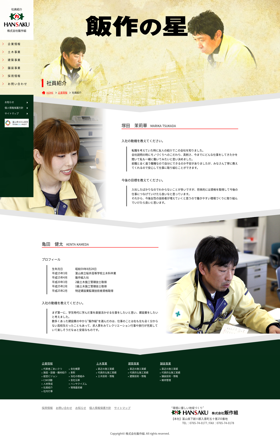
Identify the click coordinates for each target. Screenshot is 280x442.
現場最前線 (76, 387)
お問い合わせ (17, 84)
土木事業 (101, 363)
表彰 (73, 372)
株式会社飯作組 (16, 20)
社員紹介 (48, 387)
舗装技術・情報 (170, 376)
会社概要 (75, 369)
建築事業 (133, 363)
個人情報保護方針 (14, 108)
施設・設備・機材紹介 (55, 372)
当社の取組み (78, 376)
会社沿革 (75, 380)
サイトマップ (12, 113)
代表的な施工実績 (107, 372)
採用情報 (14, 76)
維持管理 (166, 380)
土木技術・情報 (106, 376)
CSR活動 (47, 380)
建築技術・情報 (138, 376)
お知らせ (9, 102)
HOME (49, 92)
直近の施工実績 (106, 369)
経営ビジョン (50, 376)
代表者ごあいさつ (52, 369)
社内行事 (48, 391)
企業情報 (62, 92)
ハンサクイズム (79, 384)
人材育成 (48, 384)
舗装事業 (165, 363)
